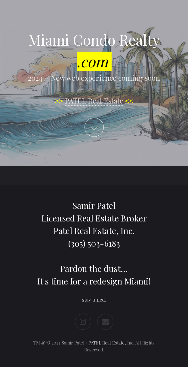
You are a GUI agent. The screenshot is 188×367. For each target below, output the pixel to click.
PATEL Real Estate (94, 100)
